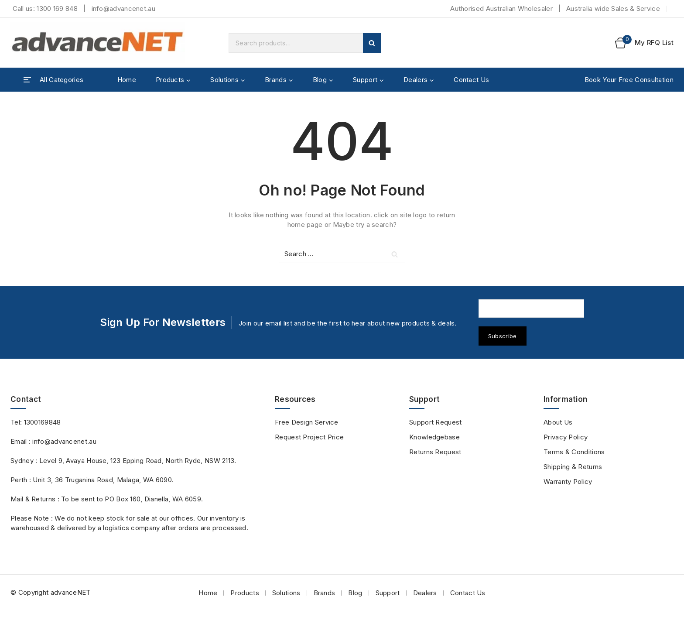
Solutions (286, 593)
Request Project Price (309, 437)
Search (372, 43)
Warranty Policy (568, 481)
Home (126, 79)
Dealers (425, 593)
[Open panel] (53, 80)
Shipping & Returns (573, 467)
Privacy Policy (566, 437)
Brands (324, 593)
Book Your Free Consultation (629, 79)
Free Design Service (307, 422)
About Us (558, 422)
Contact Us (471, 79)
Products (244, 593)
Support (388, 593)
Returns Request (435, 452)
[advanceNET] (97, 42)
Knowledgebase (434, 437)
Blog (355, 593)
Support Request (435, 422)
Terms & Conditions (574, 452)
